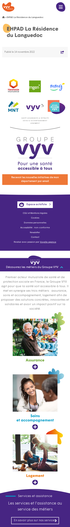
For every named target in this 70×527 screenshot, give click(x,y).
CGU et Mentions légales (35, 213)
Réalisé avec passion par (35, 242)
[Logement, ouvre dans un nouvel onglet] (35, 459)
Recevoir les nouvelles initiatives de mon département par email (35, 179)
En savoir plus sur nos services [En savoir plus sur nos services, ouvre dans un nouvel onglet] (35, 520)
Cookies (35, 218)
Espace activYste (33, 205)
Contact (35, 237)
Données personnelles (35, 223)
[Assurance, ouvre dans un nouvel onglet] (35, 344)
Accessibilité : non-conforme (35, 228)
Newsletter (35, 233)
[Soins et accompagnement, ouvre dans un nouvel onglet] (35, 402)
